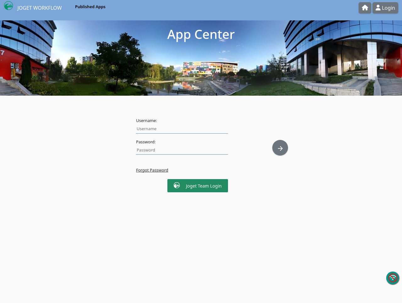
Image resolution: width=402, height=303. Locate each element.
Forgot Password (152, 170)
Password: (145, 142)
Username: (146, 120)
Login (385, 7)
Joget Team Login (197, 185)
